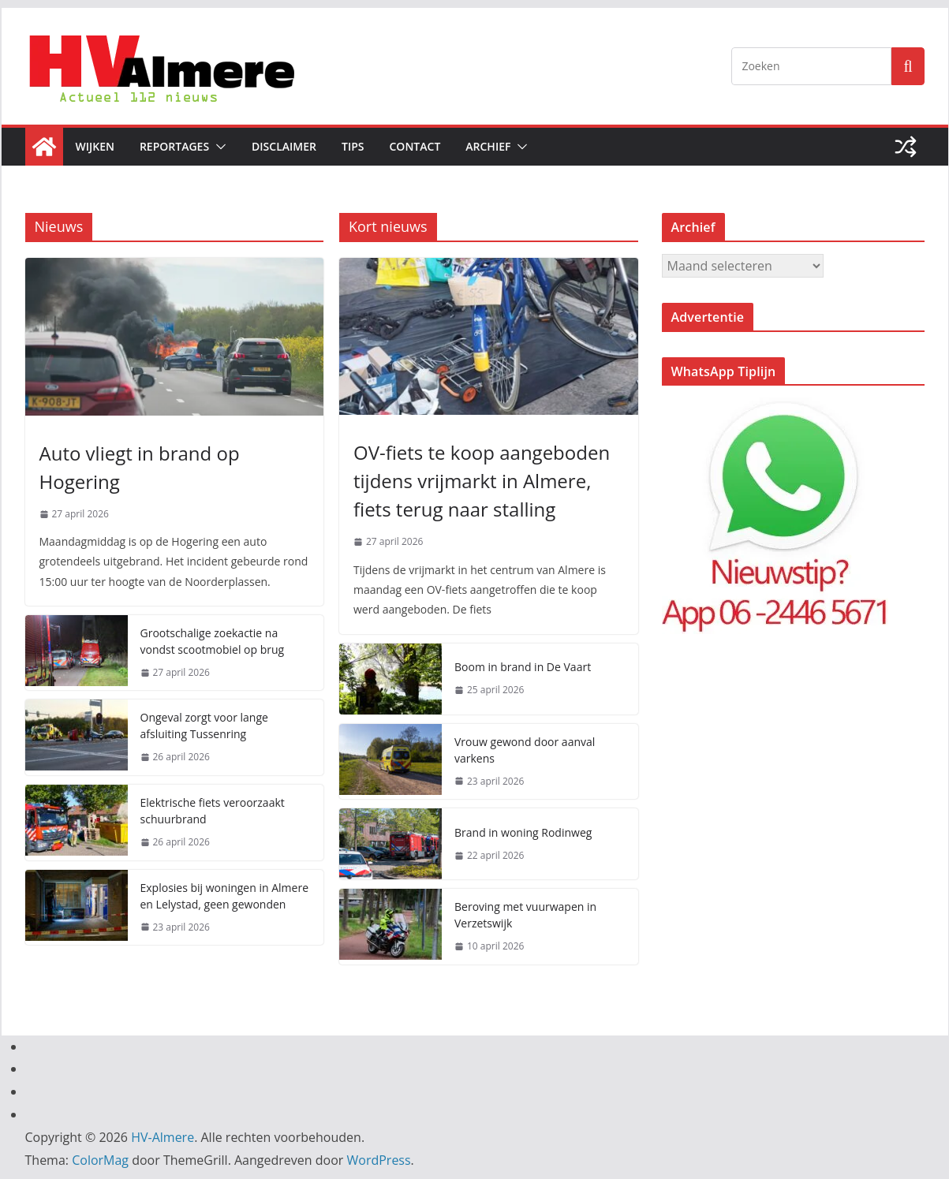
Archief (487, 146)
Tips (353, 146)
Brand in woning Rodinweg (523, 832)
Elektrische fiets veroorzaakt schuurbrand (212, 810)
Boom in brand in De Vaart (522, 666)
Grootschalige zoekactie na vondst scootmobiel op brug (212, 641)
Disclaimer (284, 146)
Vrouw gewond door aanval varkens (524, 750)
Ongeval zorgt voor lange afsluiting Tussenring (204, 725)
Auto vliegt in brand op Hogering (139, 467)
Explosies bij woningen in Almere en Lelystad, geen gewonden (224, 896)
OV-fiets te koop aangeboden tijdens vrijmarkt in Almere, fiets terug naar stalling (481, 480)
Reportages (174, 146)
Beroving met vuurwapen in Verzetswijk (525, 915)
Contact (414, 146)
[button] (217, 147)
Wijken (95, 146)
